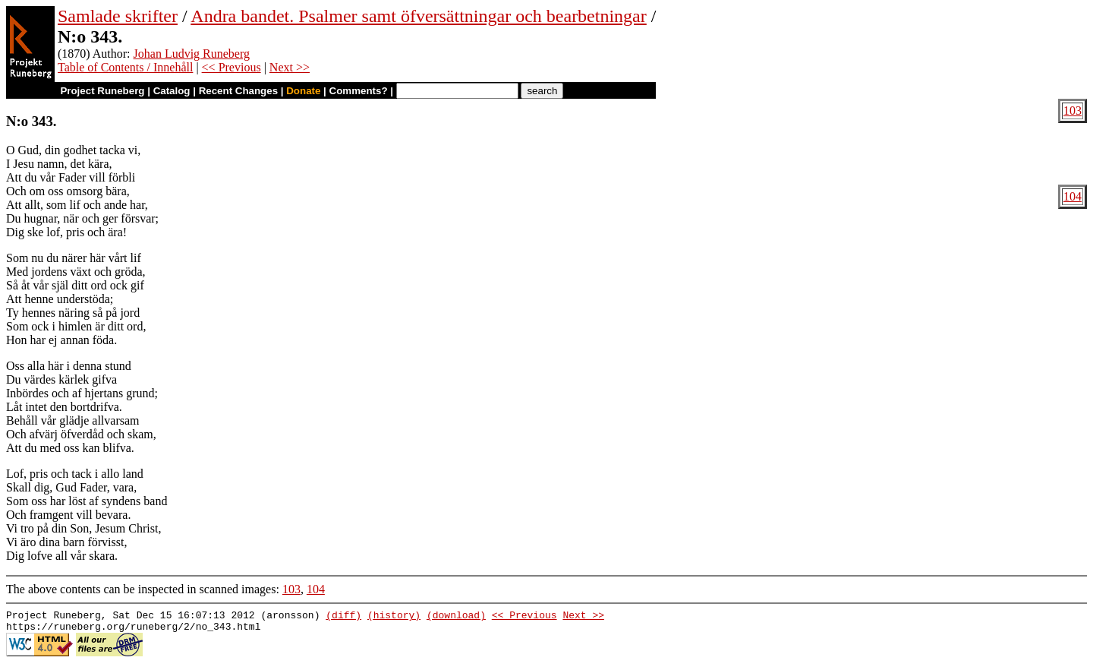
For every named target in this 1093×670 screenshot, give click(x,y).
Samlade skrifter (118, 16)
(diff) (343, 617)
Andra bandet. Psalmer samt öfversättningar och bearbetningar (418, 16)
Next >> (289, 67)
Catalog (172, 90)
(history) (394, 617)
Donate (303, 90)
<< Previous (231, 67)
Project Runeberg (102, 90)
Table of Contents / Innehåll (125, 67)
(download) (456, 617)
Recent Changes (238, 90)
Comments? (358, 90)
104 (1072, 196)
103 (1072, 110)
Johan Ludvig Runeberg (192, 53)
